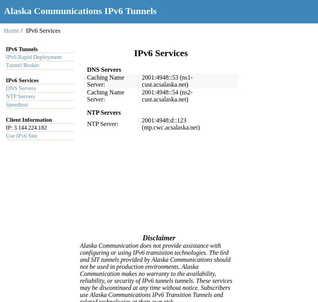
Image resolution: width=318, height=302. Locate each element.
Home (11, 30)
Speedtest (17, 104)
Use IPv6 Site (21, 136)
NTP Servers (20, 96)
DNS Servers (21, 88)
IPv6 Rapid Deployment (33, 57)
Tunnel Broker (22, 65)
